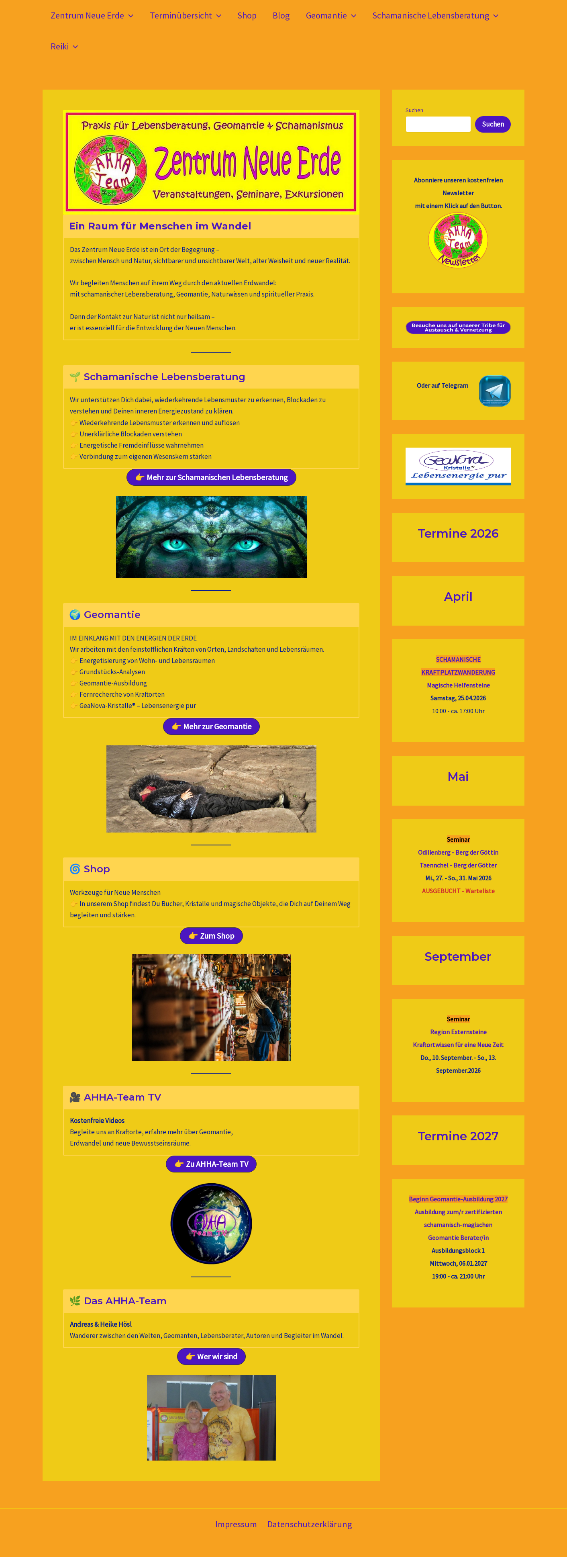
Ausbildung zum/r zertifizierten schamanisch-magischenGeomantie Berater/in (458, 1225)
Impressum (237, 1524)
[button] (129, 15)
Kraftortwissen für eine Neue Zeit (458, 1045)
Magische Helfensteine (458, 685)
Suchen (414, 110)
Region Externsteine (458, 1032)
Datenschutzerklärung (309, 1524)
